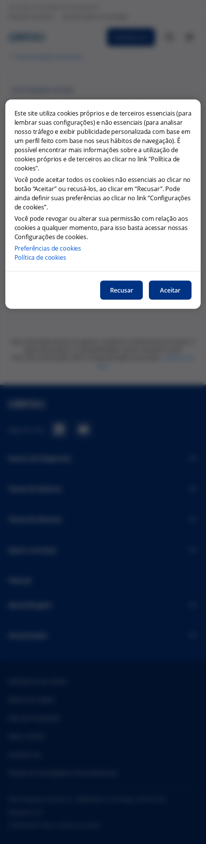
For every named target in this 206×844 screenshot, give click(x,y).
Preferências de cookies (47, 248)
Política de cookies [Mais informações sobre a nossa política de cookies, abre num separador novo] (40, 257)
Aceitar (170, 290)
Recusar (121, 290)
